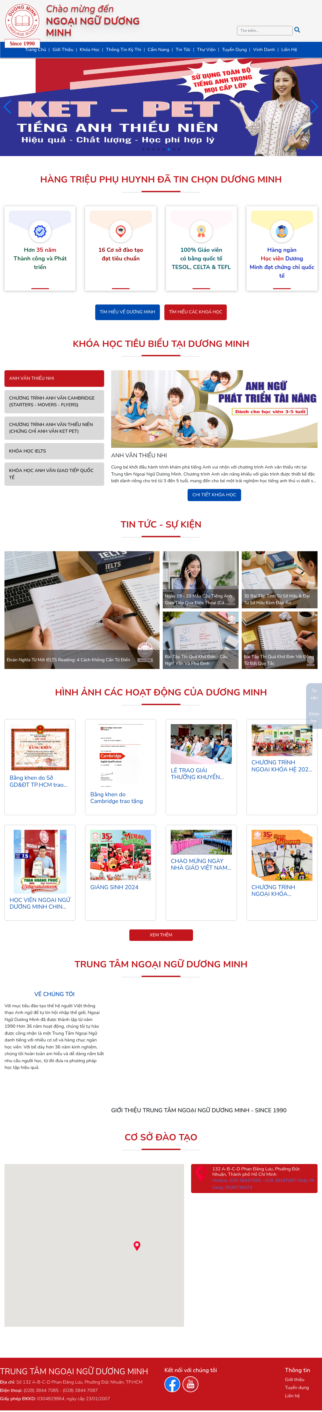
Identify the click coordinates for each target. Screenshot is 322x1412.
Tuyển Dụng (234, 50)
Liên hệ (292, 1397)
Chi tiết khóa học (214, 495)
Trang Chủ (35, 50)
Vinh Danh (264, 50)
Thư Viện (206, 50)
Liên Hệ (289, 50)
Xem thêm (161, 937)
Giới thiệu (294, 1381)
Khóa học (314, 717)
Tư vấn (314, 694)
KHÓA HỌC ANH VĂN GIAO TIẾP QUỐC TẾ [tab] (51, 474)
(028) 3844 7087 (80, 1392)
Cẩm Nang (158, 50)
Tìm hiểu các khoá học (197, 313)
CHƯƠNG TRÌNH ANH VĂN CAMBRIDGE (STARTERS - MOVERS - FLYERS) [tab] (52, 402)
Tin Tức (182, 50)
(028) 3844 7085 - (43, 1392)
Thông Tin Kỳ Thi (123, 50)
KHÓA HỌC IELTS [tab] (27, 452)
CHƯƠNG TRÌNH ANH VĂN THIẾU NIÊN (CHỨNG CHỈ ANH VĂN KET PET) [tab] (51, 428)
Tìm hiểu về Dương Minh (126, 313)
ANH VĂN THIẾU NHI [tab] (31, 379)
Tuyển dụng (297, 1389)
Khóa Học (89, 50)
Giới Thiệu (63, 50)
